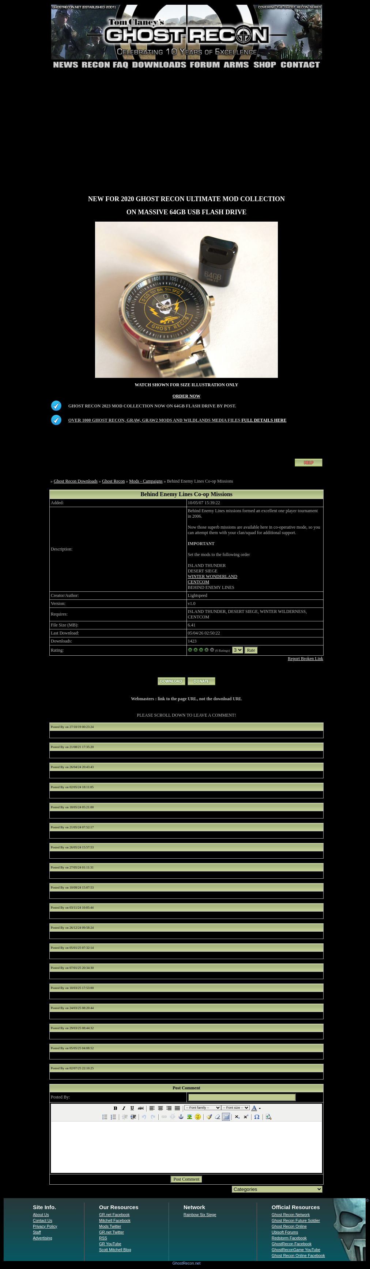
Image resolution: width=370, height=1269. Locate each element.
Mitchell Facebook (115, 1220)
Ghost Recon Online (289, 1226)
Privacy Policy (45, 1226)
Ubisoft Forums (285, 1232)
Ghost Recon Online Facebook (298, 1255)
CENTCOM (198, 581)
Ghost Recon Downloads (76, 481)
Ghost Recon (113, 481)
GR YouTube (110, 1244)
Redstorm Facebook (289, 1238)
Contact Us (42, 1220)
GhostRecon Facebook (292, 1244)
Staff (37, 1232)
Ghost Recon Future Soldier (296, 1220)
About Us (41, 1214)
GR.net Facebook (114, 1214)
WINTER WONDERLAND (212, 576)
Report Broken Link (305, 658)
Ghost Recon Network (291, 1214)
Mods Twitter (110, 1226)
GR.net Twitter (111, 1232)
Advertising (42, 1238)
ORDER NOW (186, 396)
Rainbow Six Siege (200, 1214)
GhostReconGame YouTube (296, 1249)
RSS (103, 1238)
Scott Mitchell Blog (115, 1249)
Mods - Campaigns (145, 481)
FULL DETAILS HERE (263, 420)
